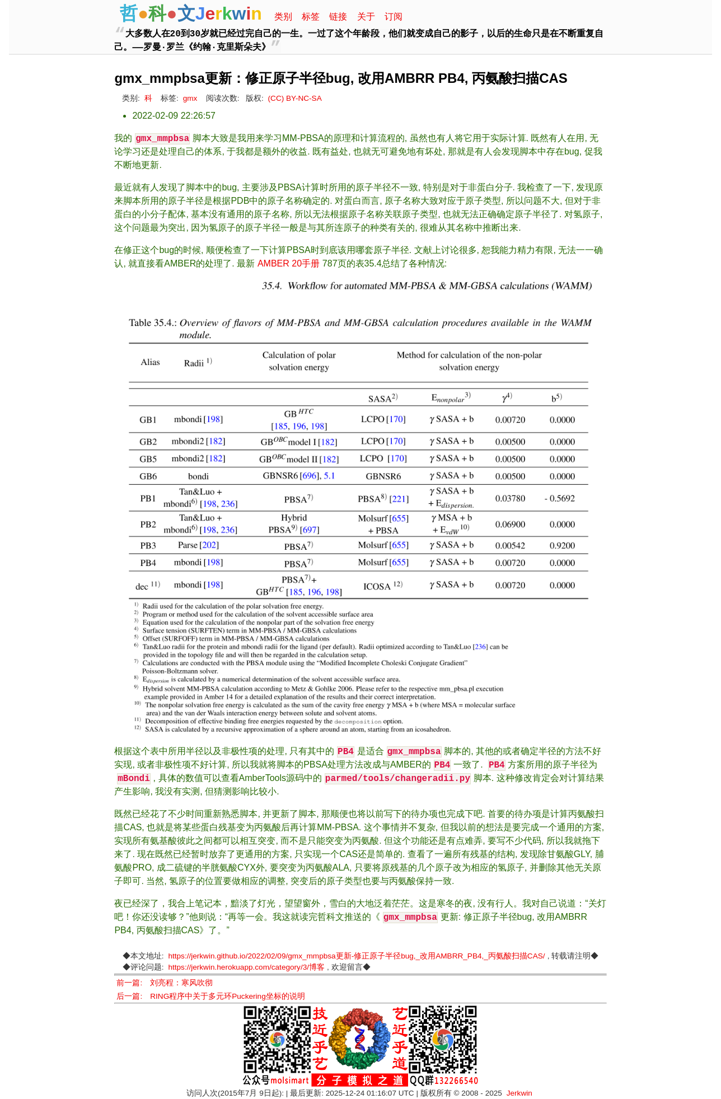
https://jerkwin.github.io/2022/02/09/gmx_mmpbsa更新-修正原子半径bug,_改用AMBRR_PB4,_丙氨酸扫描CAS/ (356, 956)
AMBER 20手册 (289, 263)
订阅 (393, 16)
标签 (311, 16)
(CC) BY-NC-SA (295, 98)
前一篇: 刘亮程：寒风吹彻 (164, 983)
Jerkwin (519, 1093)
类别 (283, 16)
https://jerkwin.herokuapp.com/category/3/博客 (246, 967)
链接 (338, 16)
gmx (190, 98)
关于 (366, 16)
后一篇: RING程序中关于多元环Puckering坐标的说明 (210, 996)
